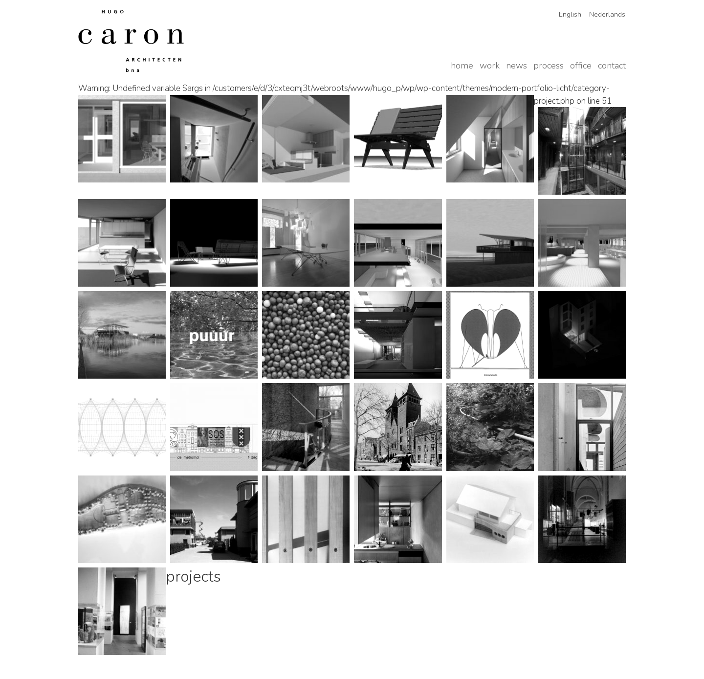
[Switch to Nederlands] (603, 14)
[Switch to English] (566, 14)
